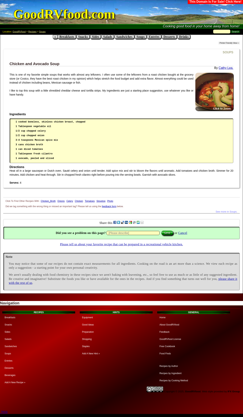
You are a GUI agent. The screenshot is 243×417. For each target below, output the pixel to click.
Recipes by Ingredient (170, 373)
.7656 (4, 412)
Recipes (32, 31)
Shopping (87, 339)
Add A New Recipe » (15, 382)
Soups (42, 31)
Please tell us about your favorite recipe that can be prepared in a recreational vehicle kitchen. (121, 244)
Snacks (83, 36)
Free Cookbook (167, 346)
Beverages (10, 375)
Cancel (182, 233)
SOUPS (228, 52)
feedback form (109, 206)
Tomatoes (90, 201)
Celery (69, 201)
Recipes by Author (168, 366)
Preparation (88, 332)
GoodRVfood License (170, 339)
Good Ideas (88, 324)
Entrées (154, 36)
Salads (107, 36)
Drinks (184, 36)
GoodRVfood (19, 31)
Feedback (164, 332)
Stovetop (100, 201)
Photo (110, 201)
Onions (61, 201)
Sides (95, 36)
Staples (86, 346)
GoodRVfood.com (64, 14)
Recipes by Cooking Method (173, 380)
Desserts (169, 36)
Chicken (79, 201)
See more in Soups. (226, 211)
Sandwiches (124, 36)
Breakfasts (66, 36)
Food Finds (165, 353)
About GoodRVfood (169, 324)
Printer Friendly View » (229, 43)
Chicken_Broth (48, 201)
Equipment (87, 317)
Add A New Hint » (91, 353)
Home (162, 317)
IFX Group (234, 391)
